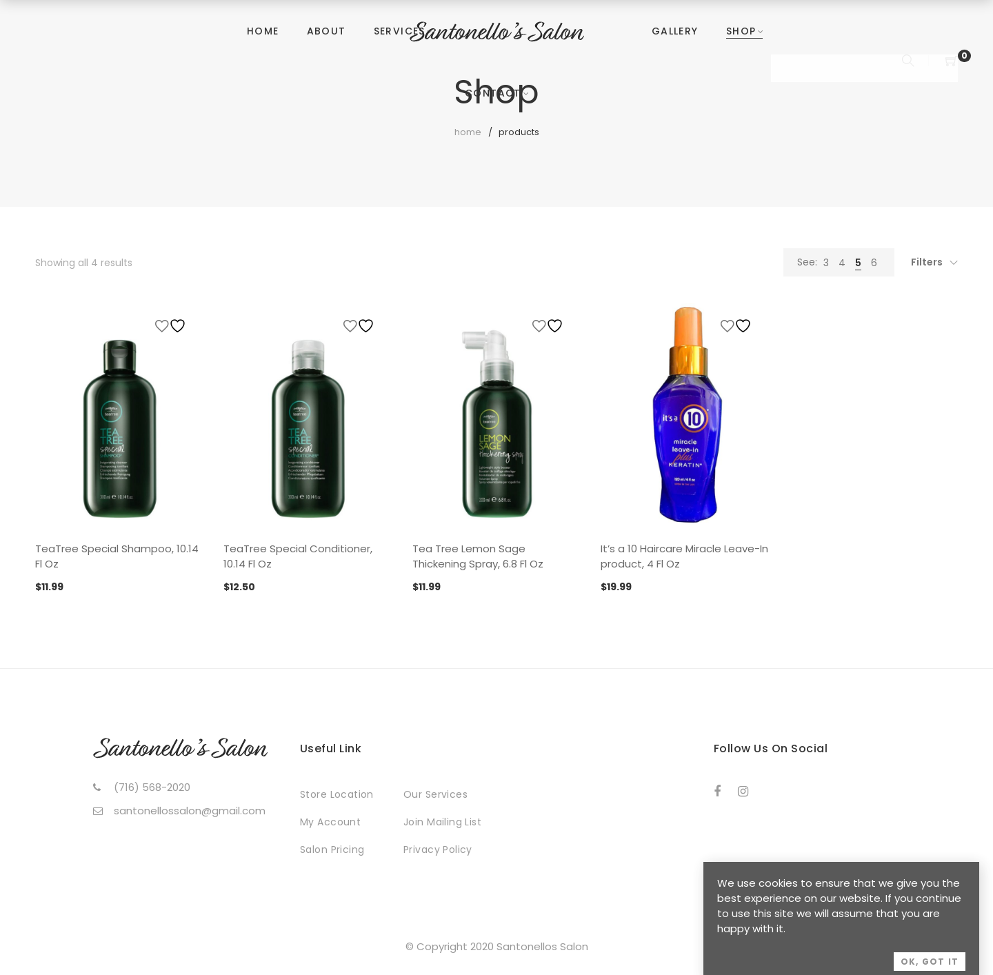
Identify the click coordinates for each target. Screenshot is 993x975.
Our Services (435, 794)
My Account (330, 822)
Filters (927, 262)
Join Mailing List (442, 822)
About (326, 31)
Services (399, 31)
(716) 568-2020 (152, 787)
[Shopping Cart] (951, 61)
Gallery (675, 31)
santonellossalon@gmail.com (189, 810)
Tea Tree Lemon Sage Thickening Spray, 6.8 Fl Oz (477, 556)
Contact (493, 93)
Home (263, 31)
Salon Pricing (332, 849)
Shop (741, 31)
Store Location (337, 794)
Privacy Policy (437, 849)
